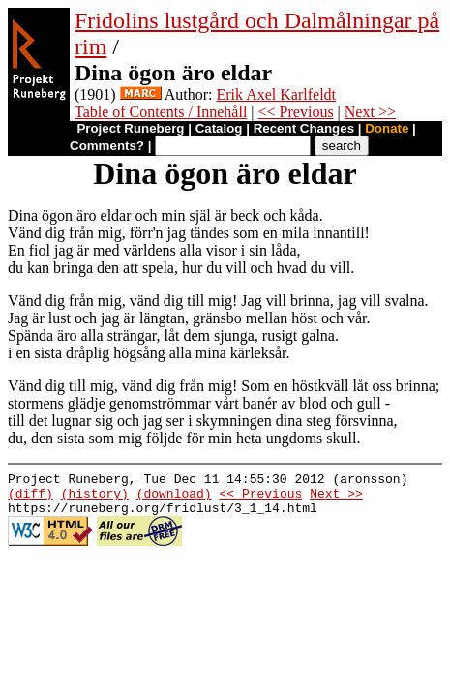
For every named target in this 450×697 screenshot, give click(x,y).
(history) (95, 498)
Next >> (370, 112)
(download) (174, 498)
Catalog (219, 128)
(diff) (30, 498)
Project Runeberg (130, 128)
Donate (386, 128)
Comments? (107, 145)
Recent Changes (304, 128)
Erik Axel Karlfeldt (277, 94)
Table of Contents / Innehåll (161, 112)
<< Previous (296, 112)
